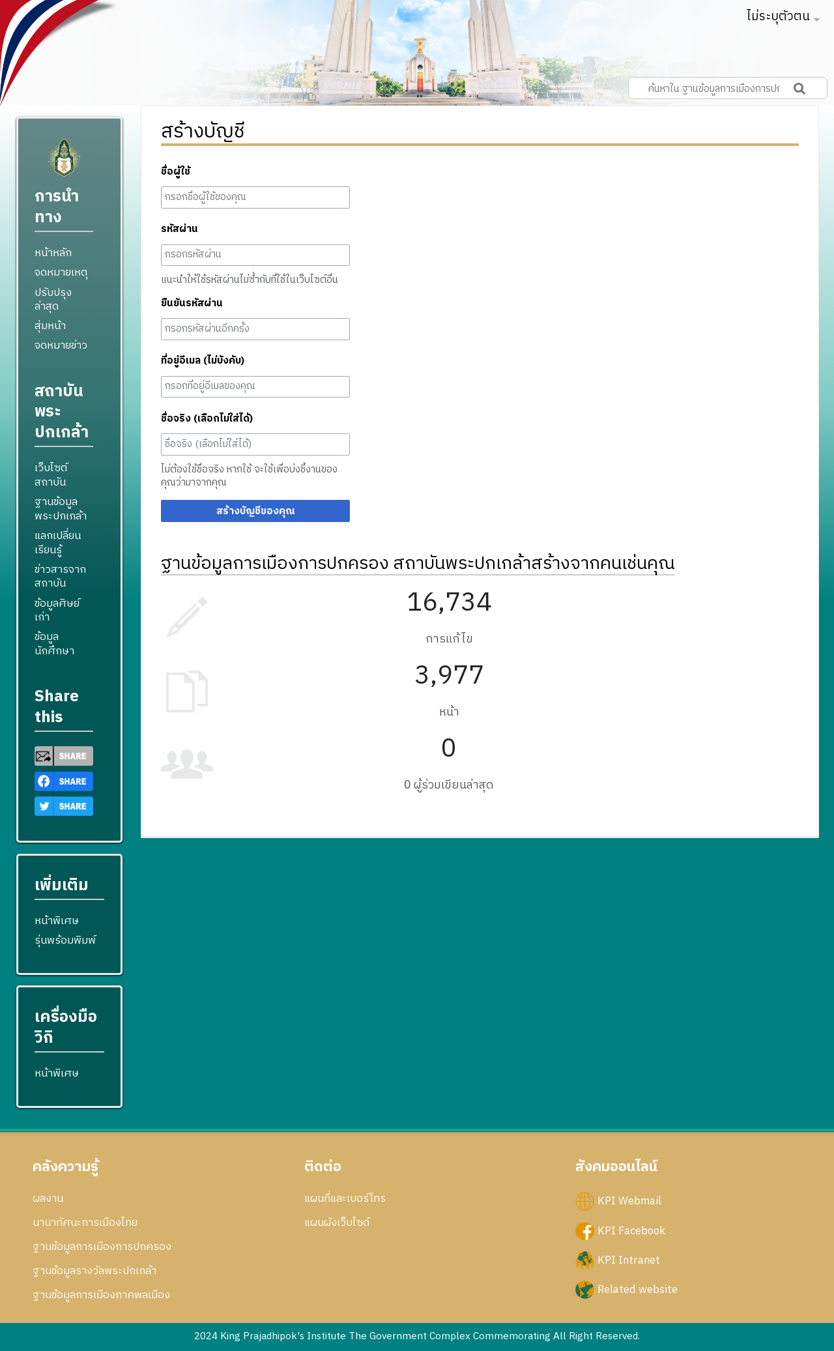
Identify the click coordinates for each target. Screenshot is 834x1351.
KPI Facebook (631, 1230)
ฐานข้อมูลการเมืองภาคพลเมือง (101, 1295)
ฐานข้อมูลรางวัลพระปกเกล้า (94, 1271)
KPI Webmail (629, 1201)
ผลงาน (48, 1198)
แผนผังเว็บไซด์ (336, 1222)
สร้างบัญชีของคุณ (255, 511)
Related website (637, 1289)
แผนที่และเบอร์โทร (345, 1198)
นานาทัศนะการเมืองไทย (85, 1222)
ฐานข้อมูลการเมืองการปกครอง (102, 1247)
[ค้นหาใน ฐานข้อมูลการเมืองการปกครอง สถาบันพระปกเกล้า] (728, 88)
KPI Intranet (628, 1260)
